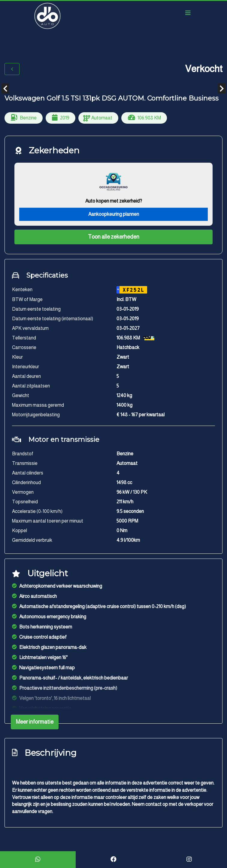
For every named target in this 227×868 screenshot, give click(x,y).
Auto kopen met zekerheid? (113, 200)
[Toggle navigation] (188, 12)
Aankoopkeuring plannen (113, 214)
